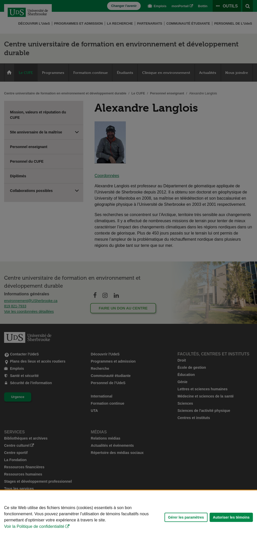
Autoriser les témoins (231, 517)
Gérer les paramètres (186, 517)
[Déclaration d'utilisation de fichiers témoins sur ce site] (128, 517)
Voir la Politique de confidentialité (34, 526)
